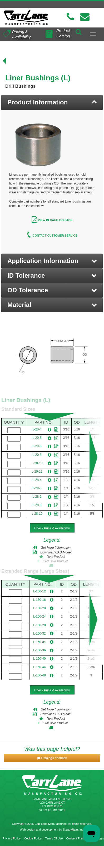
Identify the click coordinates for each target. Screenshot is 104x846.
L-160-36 (39, 650)
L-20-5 (37, 438)
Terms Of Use (54, 838)
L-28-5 (37, 488)
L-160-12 (39, 591)
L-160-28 (39, 625)
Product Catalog (63, 33)
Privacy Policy (12, 838)
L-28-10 (37, 514)
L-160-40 (39, 658)
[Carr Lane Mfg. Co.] (26, 17)
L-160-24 (39, 616)
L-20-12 (37, 471)
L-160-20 (39, 608)
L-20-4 (37, 429)
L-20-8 (37, 455)
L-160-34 (39, 642)
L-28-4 (37, 480)
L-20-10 (37, 463)
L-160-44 (39, 667)
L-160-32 (39, 633)
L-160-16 (39, 600)
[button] (52, 261)
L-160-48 (39, 675)
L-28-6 (37, 496)
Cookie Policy (33, 838)
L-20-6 (37, 446)
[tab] (52, 102)
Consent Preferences (79, 838)
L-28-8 (37, 505)
